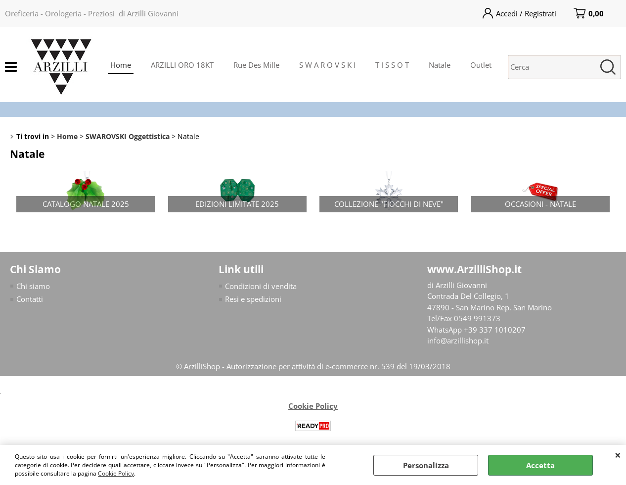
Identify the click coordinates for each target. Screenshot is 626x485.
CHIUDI (618, 455)
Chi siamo (33, 286)
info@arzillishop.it (458, 340)
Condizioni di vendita (261, 286)
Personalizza (426, 465)
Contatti (29, 299)
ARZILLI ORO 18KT (182, 65)
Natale (439, 65)
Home (120, 65)
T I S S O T (392, 65)
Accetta (540, 465)
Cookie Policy (116, 473)
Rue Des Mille (256, 65)
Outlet (481, 65)
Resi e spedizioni (253, 299)
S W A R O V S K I (327, 65)
